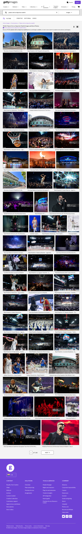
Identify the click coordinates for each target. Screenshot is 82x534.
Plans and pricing (29, 487)
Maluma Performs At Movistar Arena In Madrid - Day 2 (57, 446)
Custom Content (10, 496)
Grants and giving (67, 498)
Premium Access (29, 490)
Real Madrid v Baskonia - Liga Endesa (14, 292)
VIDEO (34, 18)
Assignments (28, 493)
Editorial (8, 490)
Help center (65, 512)
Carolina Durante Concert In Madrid (13, 272)
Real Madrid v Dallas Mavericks (12, 312)
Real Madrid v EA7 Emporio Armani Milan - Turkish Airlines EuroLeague (47, 51)
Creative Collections (12, 498)
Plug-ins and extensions (49, 490)
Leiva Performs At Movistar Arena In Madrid (47, 418)
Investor (64, 496)
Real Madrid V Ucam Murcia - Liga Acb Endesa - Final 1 (19, 332)
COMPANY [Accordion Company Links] (65, 480)
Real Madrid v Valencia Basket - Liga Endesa (40, 252)
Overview (27, 484)
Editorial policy (19, 526)
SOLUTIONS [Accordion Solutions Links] (28, 480)
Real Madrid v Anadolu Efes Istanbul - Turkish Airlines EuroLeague (22, 170)
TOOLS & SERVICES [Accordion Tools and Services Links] (48, 480)
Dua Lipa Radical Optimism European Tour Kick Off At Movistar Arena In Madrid (52, 170)
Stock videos (9, 509)
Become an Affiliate (67, 509)
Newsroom (65, 493)
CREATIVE (19, 18)
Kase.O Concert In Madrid (36, 149)
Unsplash (64, 504)
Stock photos (10, 506)
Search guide (46, 498)
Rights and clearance (48, 487)
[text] (32, 12)
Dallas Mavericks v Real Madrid (12, 375)
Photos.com (65, 506)
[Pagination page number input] (31, 452)
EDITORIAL (27, 18)
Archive (8, 493)
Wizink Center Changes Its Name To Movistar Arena (43, 130)
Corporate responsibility (69, 487)
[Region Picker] (11, 475)
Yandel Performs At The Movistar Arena (15, 213)
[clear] (57, 12)
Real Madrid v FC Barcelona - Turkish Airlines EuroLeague (19, 351)
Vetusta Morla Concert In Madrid (38, 292)
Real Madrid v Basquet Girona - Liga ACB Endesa (17, 149)
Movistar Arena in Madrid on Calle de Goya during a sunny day (21, 51)
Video (8, 487)
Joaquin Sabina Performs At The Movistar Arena (42, 110)
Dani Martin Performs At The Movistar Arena (62, 213)
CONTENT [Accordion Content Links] (9, 480)
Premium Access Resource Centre (50, 502)
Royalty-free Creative (12, 484)
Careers (64, 490)
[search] (6, 12)
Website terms (10, 526)
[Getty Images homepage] (10, 2)
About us (64, 484)
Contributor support (12, 501)
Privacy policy (28, 526)
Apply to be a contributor (13, 504)
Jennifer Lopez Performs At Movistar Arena (16, 90)
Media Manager (47, 484)
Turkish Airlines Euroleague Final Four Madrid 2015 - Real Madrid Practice (24, 395)
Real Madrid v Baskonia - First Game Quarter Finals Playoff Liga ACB (23, 110)
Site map (47, 526)
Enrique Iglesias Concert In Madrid (64, 71)
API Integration (47, 496)
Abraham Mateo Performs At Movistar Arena (67, 90)
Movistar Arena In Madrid (64, 170)
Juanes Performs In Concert (37, 395)
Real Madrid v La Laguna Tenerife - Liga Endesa (41, 272)
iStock (64, 501)
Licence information (38, 526)
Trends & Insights (47, 493)
